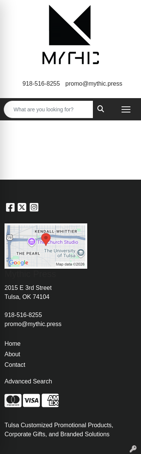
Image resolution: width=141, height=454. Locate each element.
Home (13, 343)
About (12, 354)
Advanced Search (28, 381)
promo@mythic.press (93, 83)
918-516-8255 (41, 83)
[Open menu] (125, 109)
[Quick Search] (48, 109)
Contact (15, 365)
